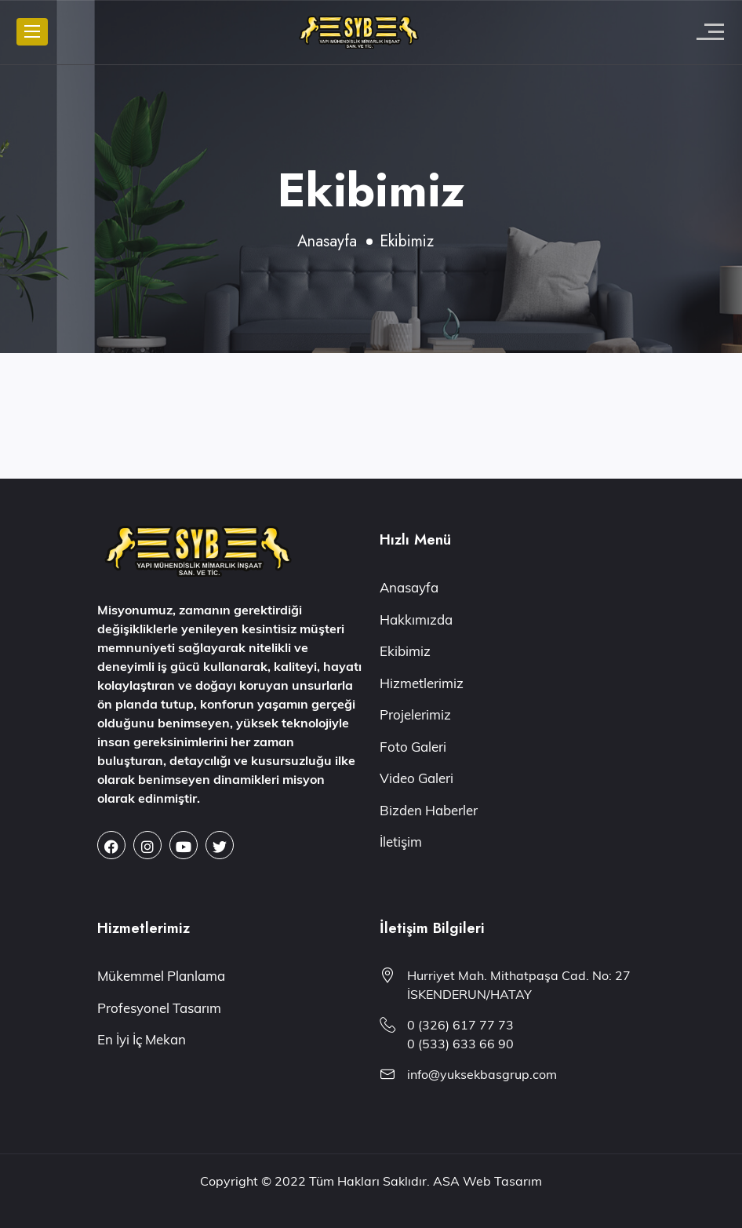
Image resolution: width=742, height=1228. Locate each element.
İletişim (401, 841)
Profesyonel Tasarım (159, 1008)
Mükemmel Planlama (161, 975)
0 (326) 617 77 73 (460, 1025)
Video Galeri (416, 778)
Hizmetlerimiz (422, 683)
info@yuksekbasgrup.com (482, 1074)
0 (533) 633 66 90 (460, 1043)
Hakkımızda (416, 619)
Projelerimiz (415, 714)
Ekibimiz (405, 651)
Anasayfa (327, 241)
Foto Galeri (413, 746)
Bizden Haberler (429, 810)
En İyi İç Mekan (141, 1039)
